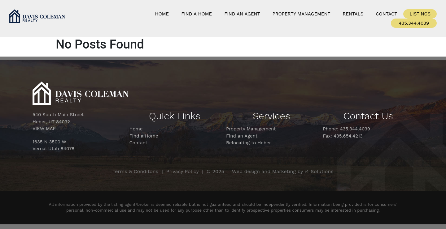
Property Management (301, 14)
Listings (420, 14)
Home (162, 14)
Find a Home (196, 14)
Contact (386, 14)
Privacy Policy (182, 171)
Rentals (353, 14)
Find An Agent (242, 14)
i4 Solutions (319, 171)
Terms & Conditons (135, 171)
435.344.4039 (414, 23)
